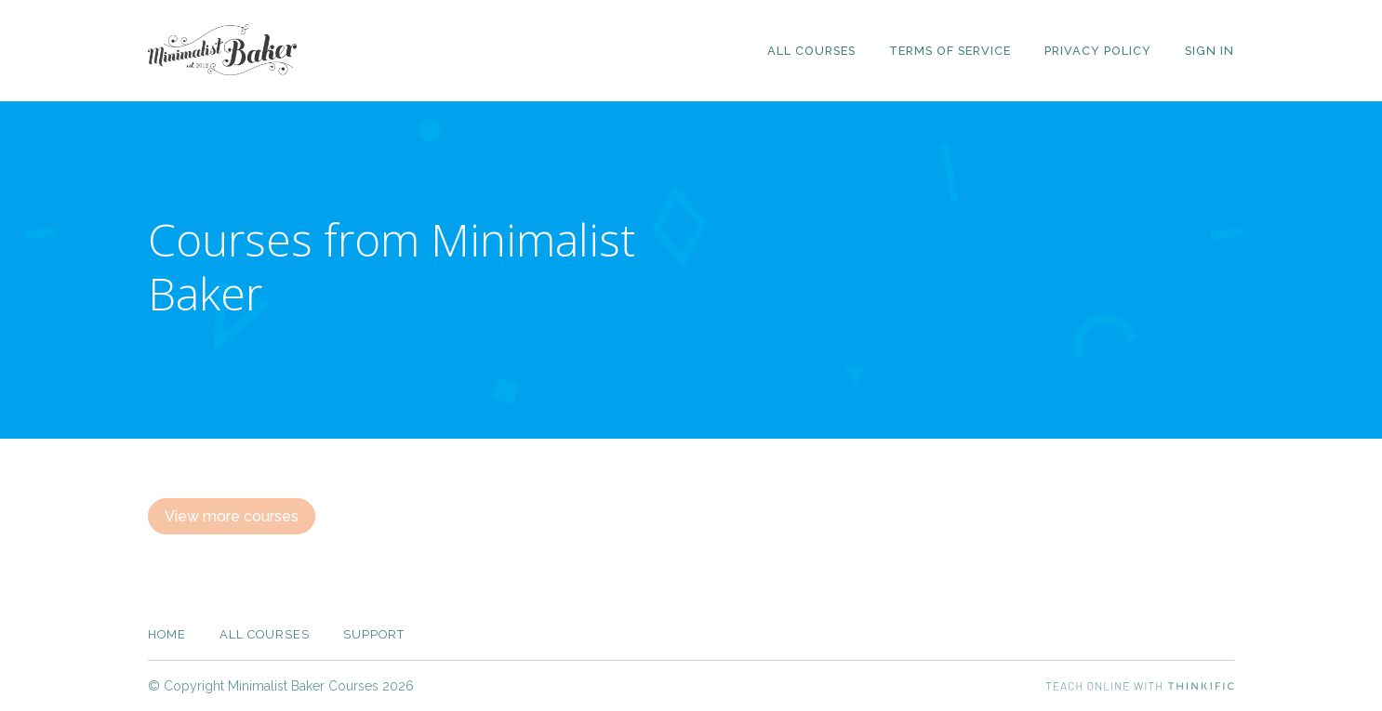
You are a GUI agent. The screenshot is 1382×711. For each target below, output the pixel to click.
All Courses (811, 51)
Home (167, 634)
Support (374, 634)
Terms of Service (950, 51)
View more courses (232, 516)
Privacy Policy (1097, 51)
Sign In (1209, 51)
